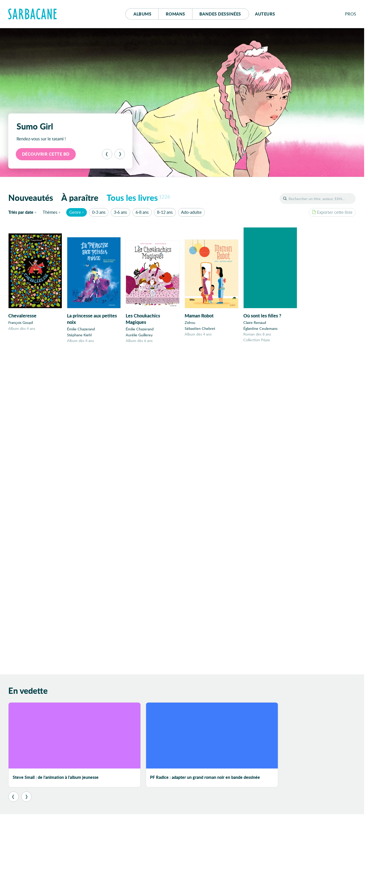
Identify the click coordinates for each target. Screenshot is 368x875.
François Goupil (20, 322)
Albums (142, 14)
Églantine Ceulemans (260, 329)
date (23, 212)
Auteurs (265, 14)
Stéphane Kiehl (79, 334)
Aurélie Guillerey (139, 335)
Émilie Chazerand (81, 329)
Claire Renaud (254, 323)
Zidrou (190, 323)
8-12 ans (164, 212)
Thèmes (50, 212)
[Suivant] (120, 154)
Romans (175, 14)
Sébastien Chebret (200, 328)
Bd (220, 14)
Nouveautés (30, 197)
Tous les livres (138, 197)
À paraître (79, 197)
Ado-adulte (191, 212)
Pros (350, 14)
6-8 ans (142, 212)
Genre (75, 212)
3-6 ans (120, 212)
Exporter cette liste (332, 212)
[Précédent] (107, 154)
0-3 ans (98, 212)
